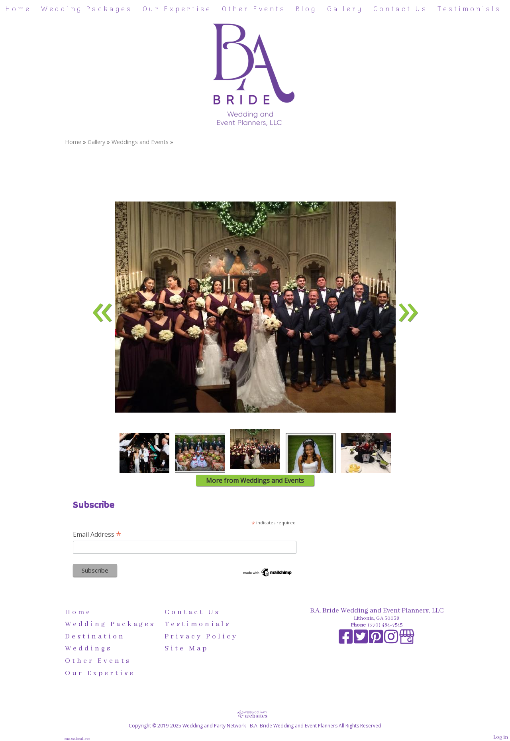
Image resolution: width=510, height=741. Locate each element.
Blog (306, 9)
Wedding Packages (86, 9)
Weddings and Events (140, 142)
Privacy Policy (201, 636)
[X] (361, 641)
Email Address (97, 533)
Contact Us (400, 9)
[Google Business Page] (406, 641)
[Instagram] (391, 641)
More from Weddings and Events (255, 480)
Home (18, 9)
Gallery (345, 9)
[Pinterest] (376, 641)
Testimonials (469, 9)
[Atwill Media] (255, 714)
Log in (500, 737)
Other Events (254, 9)
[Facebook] (346, 641)
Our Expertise (177, 9)
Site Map (186, 648)
